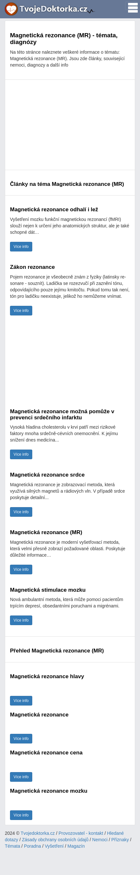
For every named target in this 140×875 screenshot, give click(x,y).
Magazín (76, 846)
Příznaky (120, 839)
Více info (21, 246)
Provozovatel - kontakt (81, 833)
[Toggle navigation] (131, 6)
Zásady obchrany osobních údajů (55, 839)
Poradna (32, 846)
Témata (12, 846)
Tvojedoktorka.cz (38, 833)
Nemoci (99, 839)
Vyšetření (54, 846)
